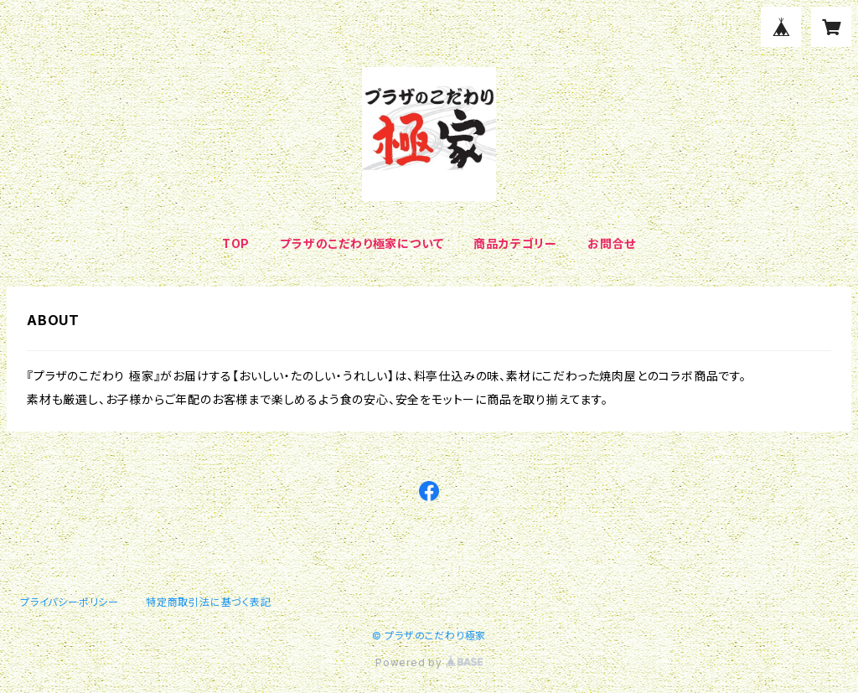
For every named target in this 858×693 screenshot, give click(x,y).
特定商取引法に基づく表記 (208, 602)
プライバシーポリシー (69, 602)
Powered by (429, 662)
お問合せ (611, 243)
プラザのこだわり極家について (361, 243)
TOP (236, 243)
